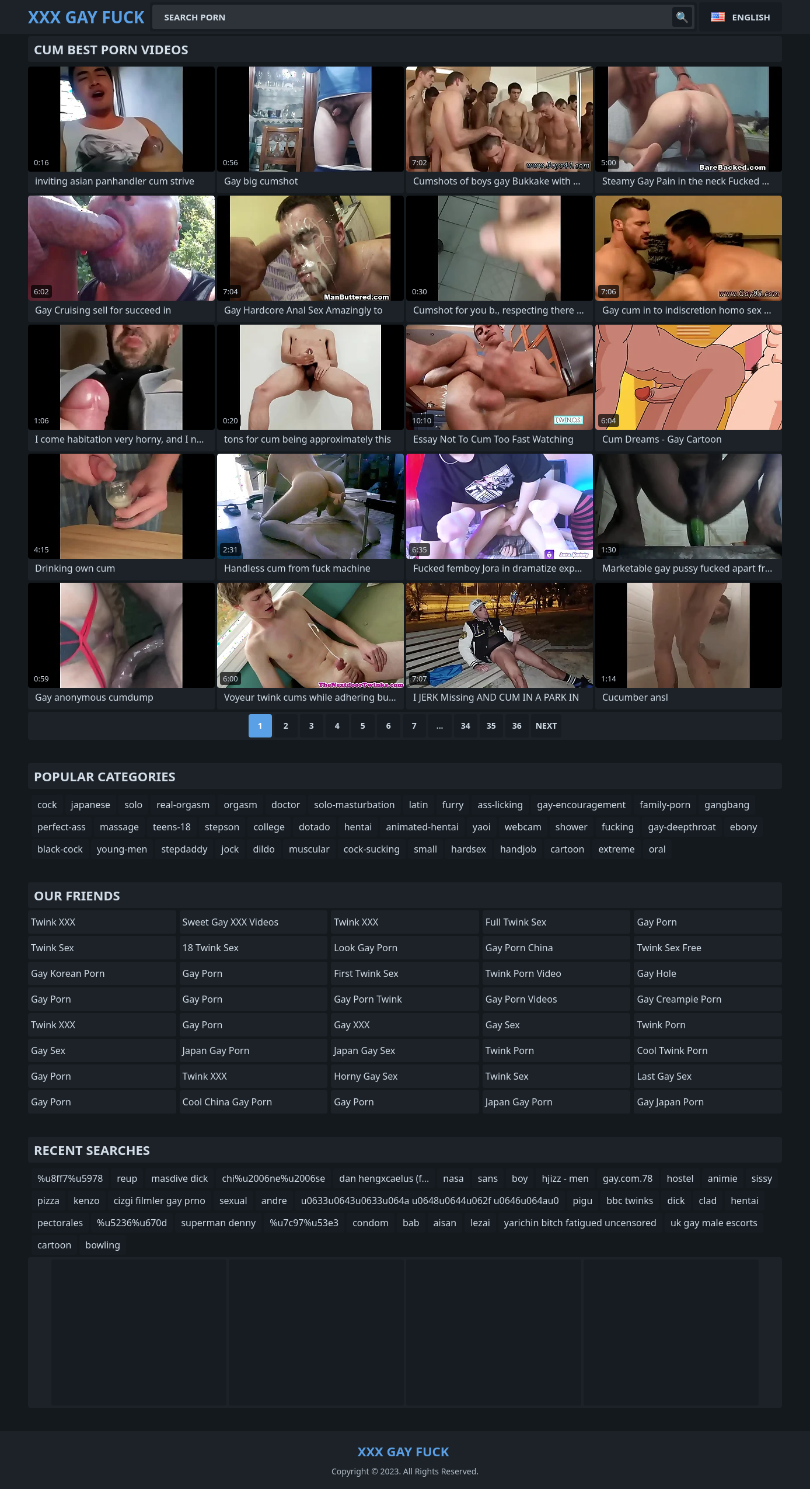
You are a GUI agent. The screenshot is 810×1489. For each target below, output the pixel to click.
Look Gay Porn (365, 947)
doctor (285, 804)
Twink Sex (52, 947)
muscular (309, 849)
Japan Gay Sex (364, 1050)
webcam (523, 826)
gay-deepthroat (681, 826)
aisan (445, 1222)
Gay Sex (48, 1050)
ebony (743, 826)
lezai (480, 1222)
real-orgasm (183, 804)
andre (274, 1200)
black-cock (60, 849)
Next (546, 725)
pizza (48, 1200)
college (269, 826)
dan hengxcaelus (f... (384, 1178)
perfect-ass (61, 826)
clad (708, 1200)
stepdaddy (184, 849)
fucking (618, 826)
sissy (762, 1178)
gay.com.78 (628, 1178)
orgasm (240, 804)
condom (370, 1222)
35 (491, 725)
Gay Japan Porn (670, 1101)
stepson (222, 826)
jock (230, 849)
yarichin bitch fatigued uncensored (580, 1222)
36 (517, 725)
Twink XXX (53, 922)
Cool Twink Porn (672, 1050)
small (425, 849)
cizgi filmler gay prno (159, 1200)
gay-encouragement (581, 804)
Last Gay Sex (664, 1076)
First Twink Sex (366, 973)
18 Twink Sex (211, 947)
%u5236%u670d (132, 1222)
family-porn (665, 804)
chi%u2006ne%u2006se (273, 1178)
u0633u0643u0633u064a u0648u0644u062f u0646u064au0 (430, 1200)
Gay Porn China (519, 947)
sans (488, 1178)
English (751, 17)
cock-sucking (372, 849)
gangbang (726, 804)
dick (676, 1200)
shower (572, 826)
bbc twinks (629, 1200)
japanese (91, 804)
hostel (680, 1178)
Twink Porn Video (523, 973)
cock (47, 804)
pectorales (60, 1222)
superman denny (218, 1222)
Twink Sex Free (669, 947)
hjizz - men (565, 1178)
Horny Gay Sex (365, 1076)
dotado (314, 826)
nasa (453, 1178)
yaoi (482, 826)
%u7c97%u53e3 (304, 1222)
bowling (102, 1244)
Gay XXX (351, 1024)
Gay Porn (51, 999)
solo (133, 804)
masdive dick (179, 1178)
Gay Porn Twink (368, 999)
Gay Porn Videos (521, 999)
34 (465, 725)
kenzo (87, 1200)
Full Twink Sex (516, 922)
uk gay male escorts (714, 1222)
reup (127, 1178)
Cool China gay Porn (228, 1101)
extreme (616, 849)
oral (657, 849)
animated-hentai (422, 826)
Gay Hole (656, 973)
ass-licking (500, 804)
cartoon (567, 849)
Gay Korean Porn (68, 973)
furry (453, 804)
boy (520, 1178)
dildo (264, 849)
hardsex (468, 849)
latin (418, 804)
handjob (518, 849)
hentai (358, 826)
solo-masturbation (354, 804)
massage (119, 826)
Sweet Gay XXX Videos (231, 922)
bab (411, 1222)
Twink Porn (510, 1050)
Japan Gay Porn (216, 1050)
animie (723, 1178)
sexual (233, 1200)
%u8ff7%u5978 (70, 1178)
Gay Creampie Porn (679, 999)
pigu (583, 1200)
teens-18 (172, 826)
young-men (122, 849)
